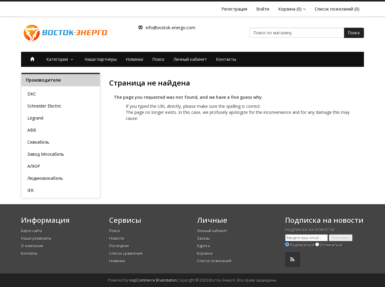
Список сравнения (126, 253)
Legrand (35, 118)
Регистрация (234, 9)
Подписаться (302, 245)
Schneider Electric (44, 106)
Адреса (203, 245)
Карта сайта (31, 230)
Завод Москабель (45, 154)
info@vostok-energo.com (170, 27)
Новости (116, 238)
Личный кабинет (190, 59)
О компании (32, 245)
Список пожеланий (214, 261)
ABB (31, 130)
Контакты (226, 59)
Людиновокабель (45, 178)
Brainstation (167, 280)
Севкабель (38, 142)
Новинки (134, 59)
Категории (60, 59)
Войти (262, 9)
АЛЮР (33, 166)
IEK (30, 190)
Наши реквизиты (36, 238)
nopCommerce (142, 280)
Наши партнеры (101, 59)
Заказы (203, 238)
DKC (31, 94)
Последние (119, 245)
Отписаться (331, 245)
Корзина (205, 253)
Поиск (354, 33)
